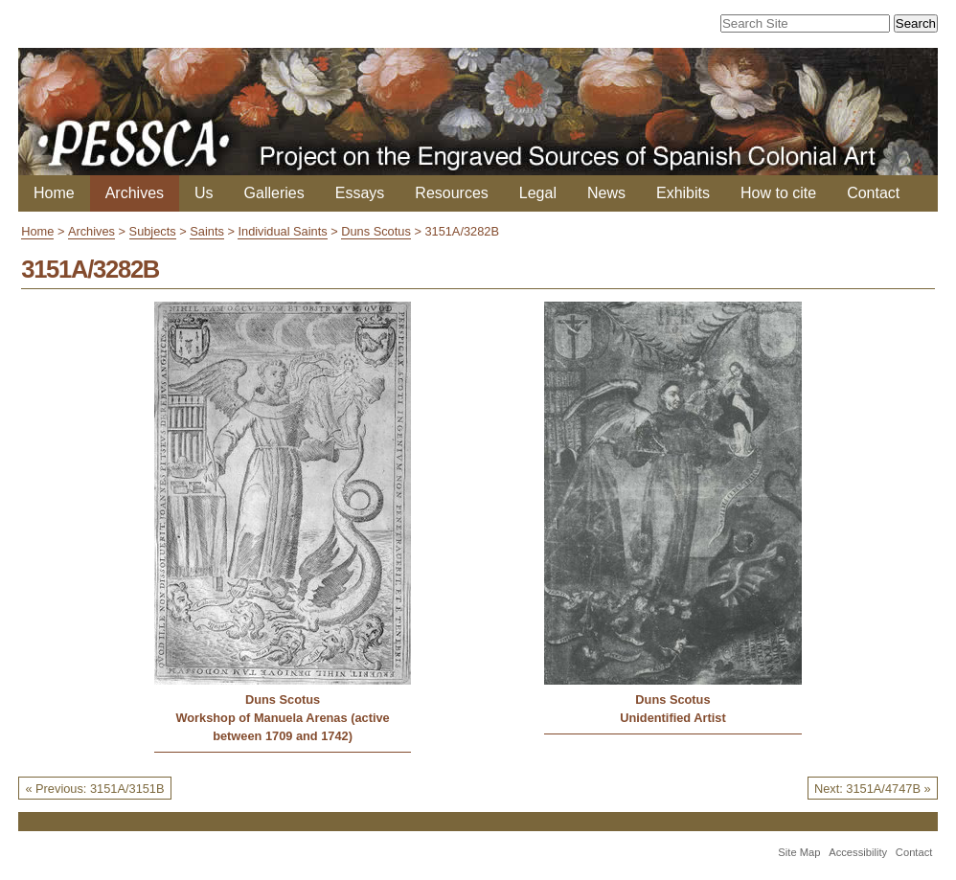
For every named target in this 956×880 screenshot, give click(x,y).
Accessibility (858, 852)
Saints (207, 231)
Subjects (152, 231)
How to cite (778, 193)
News (606, 193)
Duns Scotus (376, 231)
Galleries (274, 193)
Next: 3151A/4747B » (872, 788)
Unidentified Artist (672, 718)
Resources (451, 193)
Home (54, 193)
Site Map (799, 852)
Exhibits (683, 193)
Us (204, 193)
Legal (538, 193)
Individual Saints (282, 231)
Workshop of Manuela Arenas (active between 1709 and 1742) (282, 727)
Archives (134, 193)
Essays (360, 193)
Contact (873, 193)
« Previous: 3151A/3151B (94, 788)
